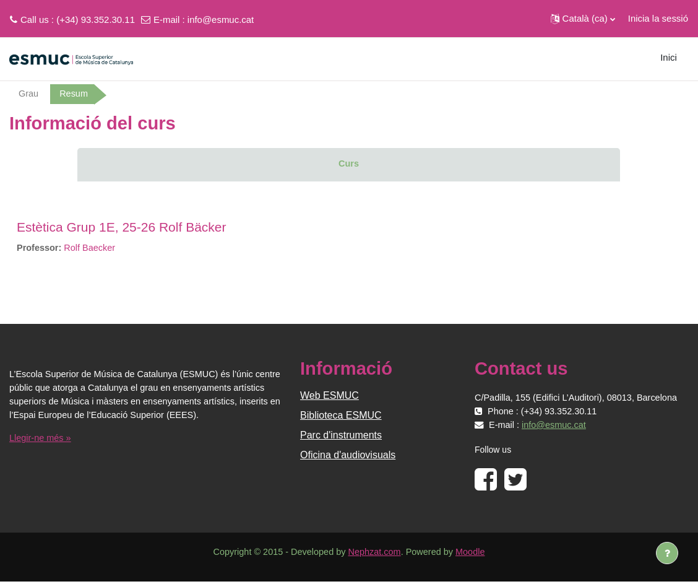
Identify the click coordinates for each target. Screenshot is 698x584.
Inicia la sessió (658, 18)
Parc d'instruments (341, 436)
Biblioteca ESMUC (341, 416)
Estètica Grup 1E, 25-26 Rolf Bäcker (121, 227)
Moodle (474, 553)
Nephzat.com (375, 553)
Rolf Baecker (92, 248)
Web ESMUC (329, 396)
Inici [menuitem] (668, 57)
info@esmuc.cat (220, 19)
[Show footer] (667, 553)
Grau (29, 94)
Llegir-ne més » (41, 439)
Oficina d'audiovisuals (347, 456)
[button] (583, 18)
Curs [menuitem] (348, 164)
